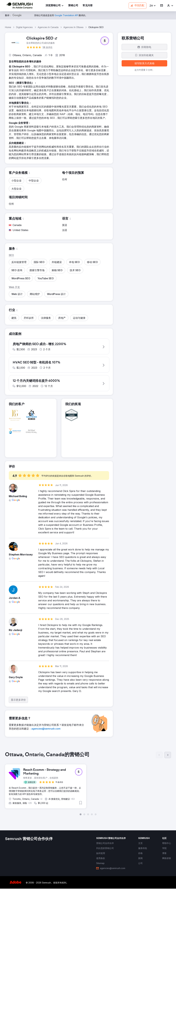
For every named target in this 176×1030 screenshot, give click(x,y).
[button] (153, 5)
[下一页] (167, 757)
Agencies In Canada (48, 27)
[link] (73, 6)
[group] (88, 785)
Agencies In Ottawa (73, 27)
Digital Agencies (24, 27)
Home (8, 27)
